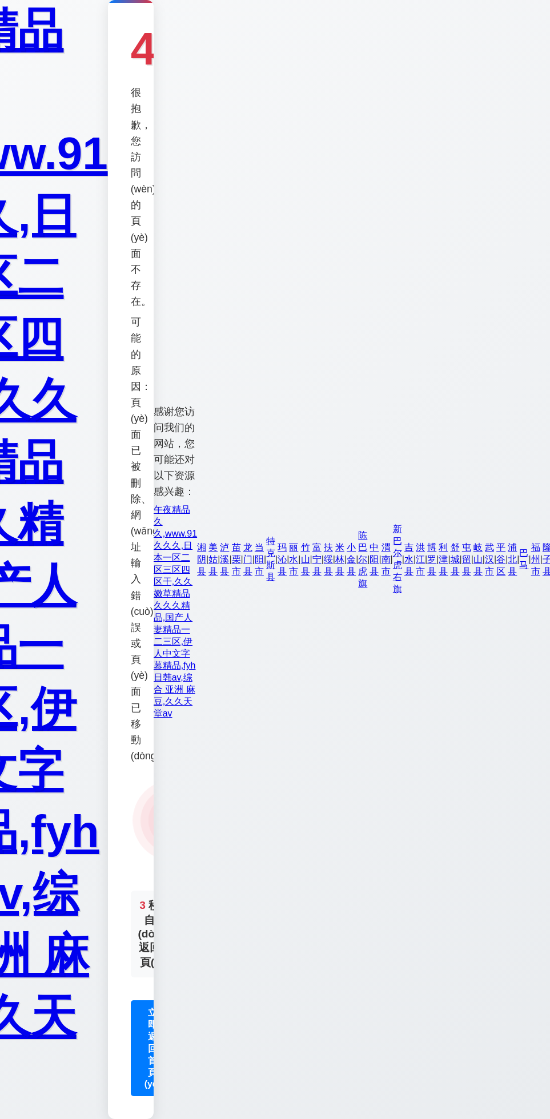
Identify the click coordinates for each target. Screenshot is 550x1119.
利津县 (443, 559)
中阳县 (374, 559)
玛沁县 (282, 559)
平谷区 (500, 559)
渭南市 (386, 559)
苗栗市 (236, 559)
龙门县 (247, 559)
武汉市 (489, 559)
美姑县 (213, 559)
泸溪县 (224, 559)
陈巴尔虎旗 (362, 559)
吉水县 (408, 559)
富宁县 (317, 559)
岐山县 (478, 559)
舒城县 (455, 559)
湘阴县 (201, 559)
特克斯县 (270, 559)
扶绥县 (328, 559)
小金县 (351, 559)
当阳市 (259, 559)
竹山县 (305, 559)
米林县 (339, 559)
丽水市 (293, 559)
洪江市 (420, 559)
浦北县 (512, 559)
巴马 (523, 559)
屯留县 (466, 559)
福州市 (535, 559)
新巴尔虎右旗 (397, 559)
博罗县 (431, 559)
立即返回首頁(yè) (152, 1048)
